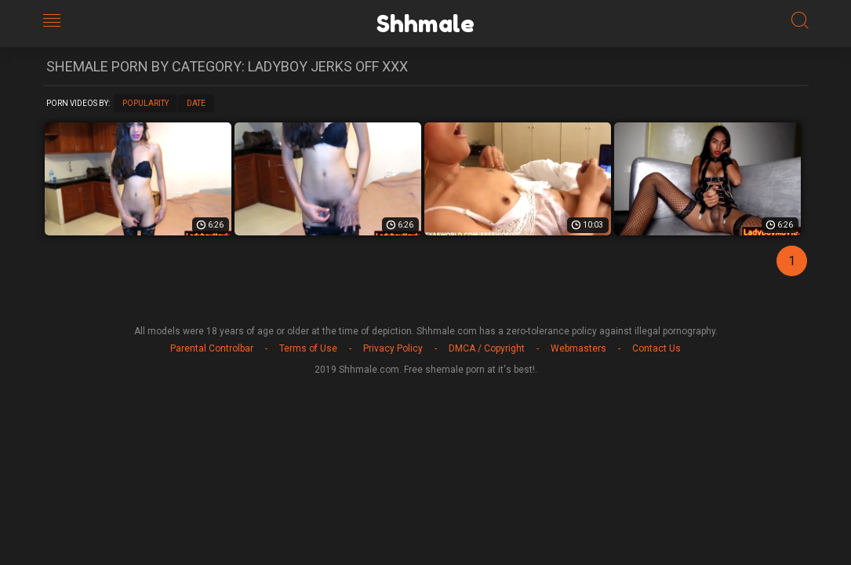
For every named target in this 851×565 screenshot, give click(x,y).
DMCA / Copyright (487, 348)
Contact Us (656, 348)
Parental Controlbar (211, 348)
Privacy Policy (393, 348)
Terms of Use (308, 348)
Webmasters (578, 348)
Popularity (145, 103)
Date (196, 103)
